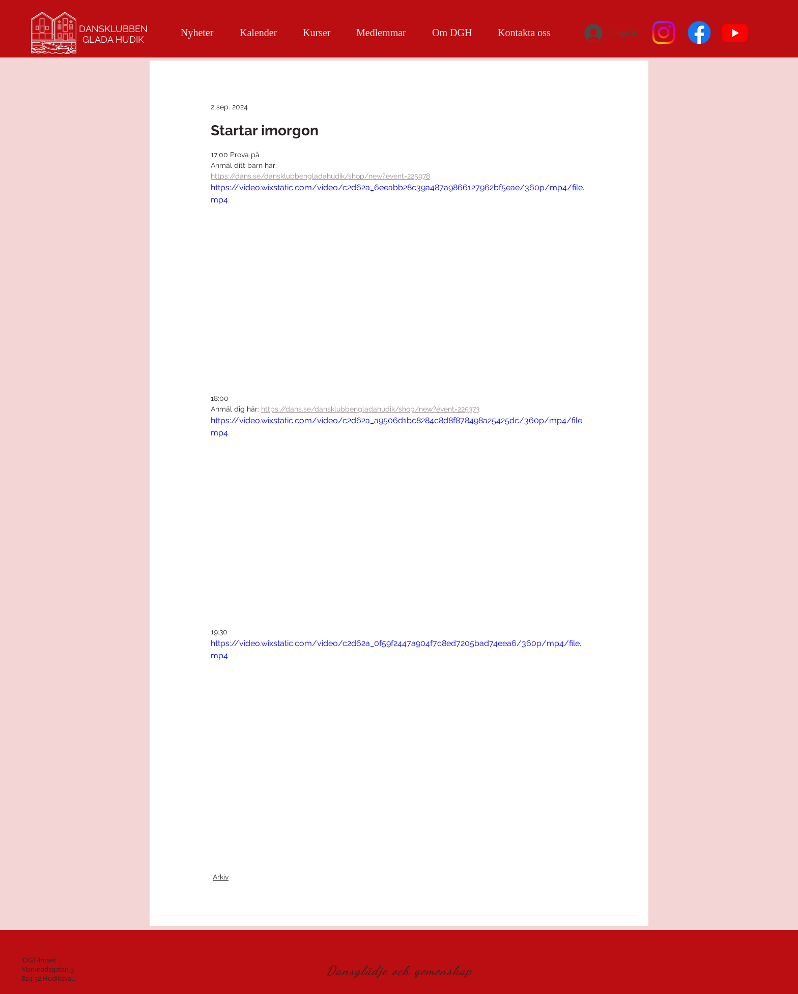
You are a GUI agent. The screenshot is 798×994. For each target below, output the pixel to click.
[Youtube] (735, 32)
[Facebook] (699, 32)
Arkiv (221, 877)
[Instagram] (663, 32)
